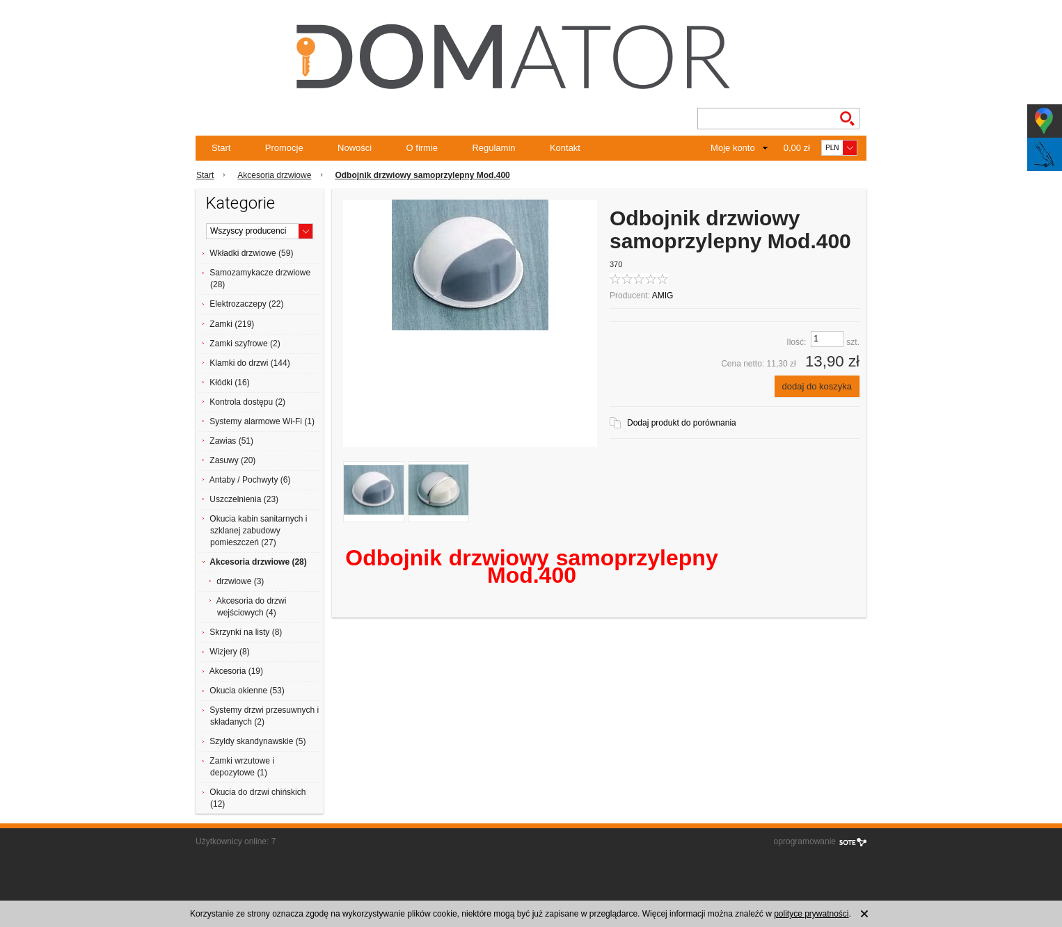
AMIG (663, 295)
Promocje (284, 148)
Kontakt (565, 148)
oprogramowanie (805, 841)
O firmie (422, 148)
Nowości (355, 148)
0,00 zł (797, 148)
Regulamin (493, 148)
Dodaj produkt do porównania (681, 423)
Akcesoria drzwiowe (274, 175)
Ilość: (796, 342)
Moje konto (733, 148)
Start (221, 148)
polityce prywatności (811, 914)
